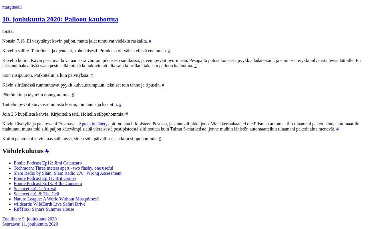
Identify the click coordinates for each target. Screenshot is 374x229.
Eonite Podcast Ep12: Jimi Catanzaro (48, 162)
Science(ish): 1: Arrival (35, 188)
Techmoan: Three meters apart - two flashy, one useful (63, 168)
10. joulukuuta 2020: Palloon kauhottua (60, 19)
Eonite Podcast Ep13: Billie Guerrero (48, 183)
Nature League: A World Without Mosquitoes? (56, 198)
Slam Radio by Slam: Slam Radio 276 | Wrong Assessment (68, 173)
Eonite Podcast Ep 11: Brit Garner (45, 178)
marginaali (12, 7)
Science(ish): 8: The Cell (36, 193)
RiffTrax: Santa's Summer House (44, 209)
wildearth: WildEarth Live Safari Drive (49, 204)
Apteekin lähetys (94, 123)
